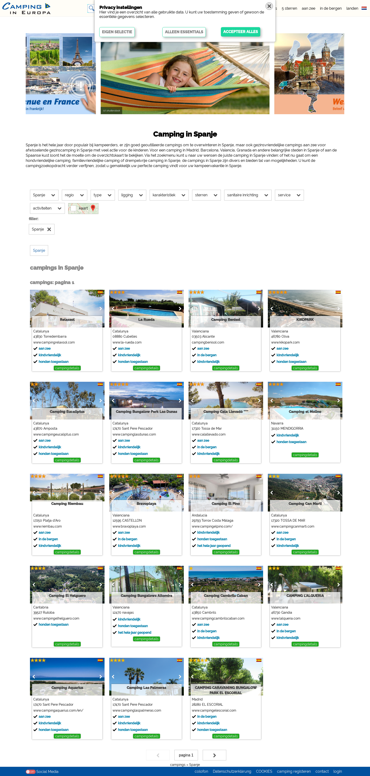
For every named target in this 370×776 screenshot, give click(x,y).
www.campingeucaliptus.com (56, 434)
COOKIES (264, 771)
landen (352, 8)
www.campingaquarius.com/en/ (58, 710)
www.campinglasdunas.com (134, 434)
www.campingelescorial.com (214, 710)
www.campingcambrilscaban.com (218, 618)
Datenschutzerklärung (232, 771)
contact (322, 771)
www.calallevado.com (209, 434)
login (337, 771)
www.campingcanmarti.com (292, 526)
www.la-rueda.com (127, 342)
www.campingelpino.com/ (212, 526)
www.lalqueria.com (285, 618)
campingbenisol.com (208, 342)
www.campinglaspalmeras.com (137, 710)
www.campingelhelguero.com (56, 618)
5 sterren (289, 8)
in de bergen (331, 8)
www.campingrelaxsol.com (54, 342)
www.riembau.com (47, 526)
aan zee (308, 8)
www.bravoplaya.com (129, 526)
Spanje (194, 765)
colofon (201, 771)
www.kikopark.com (285, 342)
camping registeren (294, 771)
